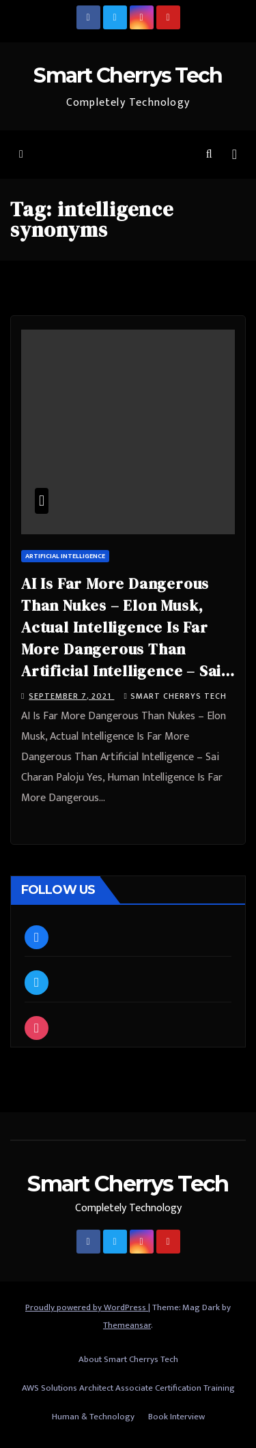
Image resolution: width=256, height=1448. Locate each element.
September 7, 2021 (71, 696)
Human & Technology (93, 1416)
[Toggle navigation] (234, 154)
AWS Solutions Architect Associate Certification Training (128, 1387)
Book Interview (176, 1416)
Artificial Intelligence (65, 556)
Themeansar (127, 1325)
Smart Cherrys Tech (127, 75)
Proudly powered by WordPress (86, 1307)
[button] (209, 154)
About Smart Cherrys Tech (128, 1359)
